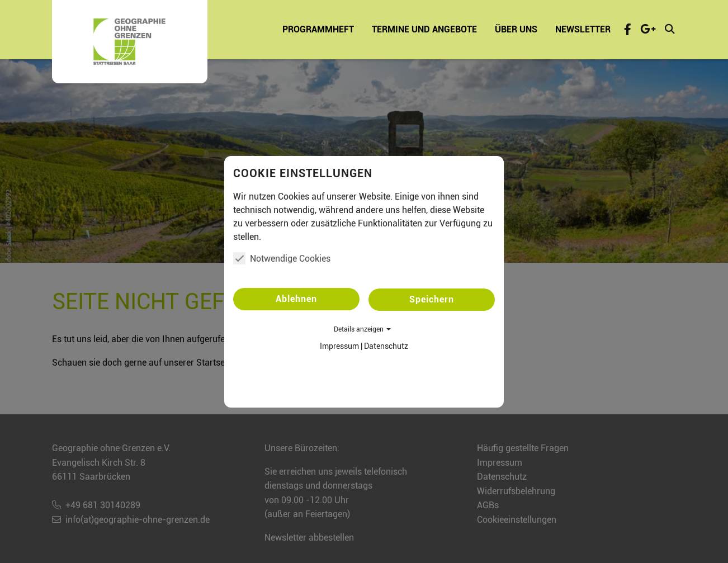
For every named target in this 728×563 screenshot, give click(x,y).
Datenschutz (386, 346)
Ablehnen (296, 299)
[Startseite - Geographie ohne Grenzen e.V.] (130, 41)
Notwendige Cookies (281, 258)
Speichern (431, 299)
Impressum (339, 346)
